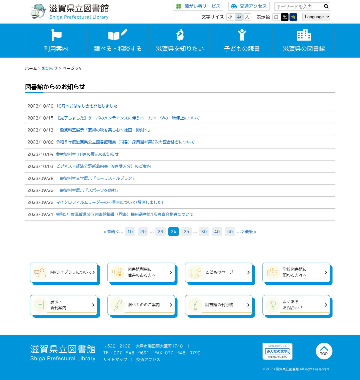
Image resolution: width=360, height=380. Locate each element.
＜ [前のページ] (117, 232)
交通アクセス (249, 6)
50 (230, 232)
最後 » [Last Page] (250, 232)
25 (186, 232)
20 (143, 232)
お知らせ (50, 68)
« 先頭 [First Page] (109, 232)
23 (160, 232)
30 (204, 232)
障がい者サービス (198, 6)
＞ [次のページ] (243, 232)
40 (217, 232)
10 (130, 232)
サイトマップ (115, 359)
